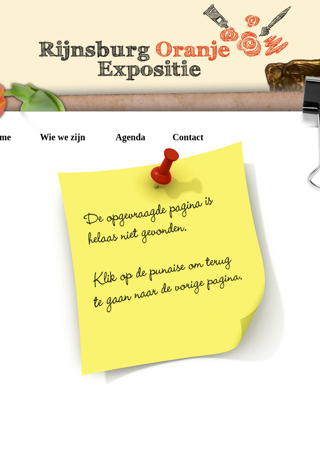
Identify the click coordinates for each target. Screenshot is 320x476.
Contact (188, 136)
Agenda (131, 136)
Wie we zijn (63, 136)
